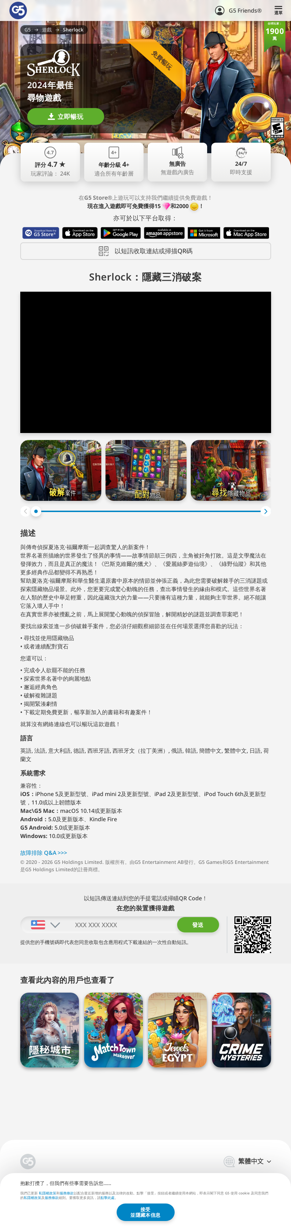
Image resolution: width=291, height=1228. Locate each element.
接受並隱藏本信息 (145, 1212)
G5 (27, 30)
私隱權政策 (47, 1192)
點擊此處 (108, 1198)
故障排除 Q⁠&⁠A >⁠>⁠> (43, 853)
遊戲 (47, 30)
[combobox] (41, 925)
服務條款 (67, 1192)
